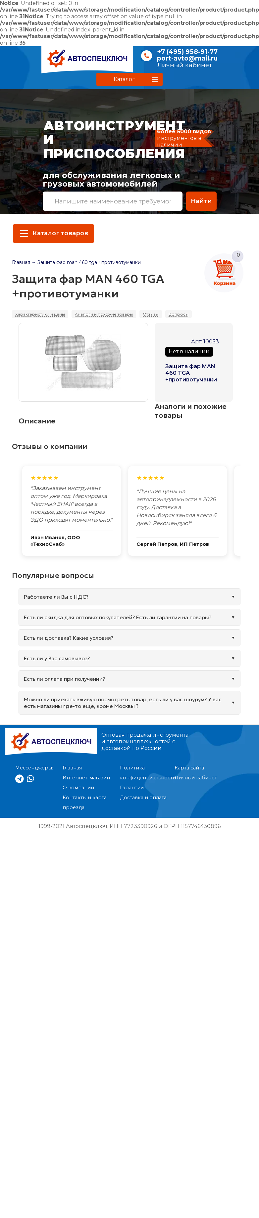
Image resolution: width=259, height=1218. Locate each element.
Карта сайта (189, 768)
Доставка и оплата (143, 798)
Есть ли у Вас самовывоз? (57, 658)
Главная (21, 262)
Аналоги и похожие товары (104, 314)
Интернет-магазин (86, 778)
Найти (201, 201)
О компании (78, 788)
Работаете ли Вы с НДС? (56, 596)
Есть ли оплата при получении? (64, 678)
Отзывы (151, 314)
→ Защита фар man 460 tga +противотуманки (86, 262)
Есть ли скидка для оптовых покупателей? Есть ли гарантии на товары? (117, 617)
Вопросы (178, 314)
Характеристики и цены (40, 314)
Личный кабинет (184, 65)
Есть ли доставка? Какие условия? (68, 637)
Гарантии (132, 788)
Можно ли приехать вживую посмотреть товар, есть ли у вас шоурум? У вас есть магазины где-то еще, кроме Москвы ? (123, 702)
